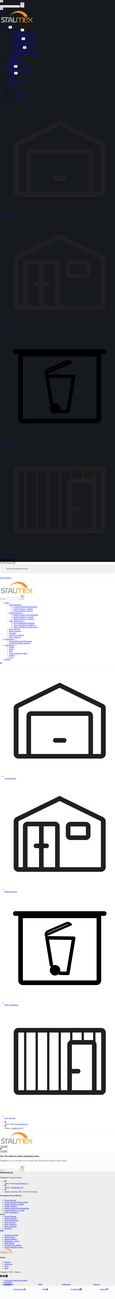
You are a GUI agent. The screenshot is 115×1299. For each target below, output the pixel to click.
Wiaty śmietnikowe (16, 621)
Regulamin (8, 1282)
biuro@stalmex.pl (21, 1124)
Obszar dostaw (9, 1237)
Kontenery (13, 633)
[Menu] (4, 1151)
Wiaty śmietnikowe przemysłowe (25, 627)
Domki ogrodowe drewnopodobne (25, 615)
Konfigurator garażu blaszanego (20, 641)
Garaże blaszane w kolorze (23, 611)
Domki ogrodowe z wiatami (23, 619)
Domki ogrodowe (15, 613)
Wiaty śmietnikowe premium (23, 623)
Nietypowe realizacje (16, 635)
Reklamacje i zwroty (11, 1241)
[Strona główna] (14, 1289)
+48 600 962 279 (17, 1128)
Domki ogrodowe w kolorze (23, 617)
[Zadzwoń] (100, 1289)
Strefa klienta (9, 645)
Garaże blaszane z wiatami (23, 609)
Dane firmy (8, 1264)
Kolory (11, 649)
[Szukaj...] (10, 599)
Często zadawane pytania (18, 653)
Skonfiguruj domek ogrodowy (20, 643)
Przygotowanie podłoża (12, 1245)
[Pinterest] (4, 1277)
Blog (10, 651)
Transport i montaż (11, 1235)
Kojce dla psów (14, 629)
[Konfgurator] (71, 1289)
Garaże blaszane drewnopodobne (25, 607)
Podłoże (12, 655)
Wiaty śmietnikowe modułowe (24, 625)
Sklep (6, 603)
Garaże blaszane (15, 605)
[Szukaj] (4, 1146)
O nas (11, 657)
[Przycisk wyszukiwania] (22, 597)
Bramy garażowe (15, 631)
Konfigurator (9, 639)
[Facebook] (1, 1277)
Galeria (11, 647)
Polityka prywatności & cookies (16, 1280)
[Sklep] (43, 1289)
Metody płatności (10, 1239)
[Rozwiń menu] (10, 603)
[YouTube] (6, 1277)
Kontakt (7, 659)
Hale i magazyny (15, 637)
